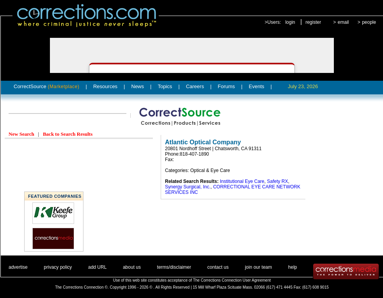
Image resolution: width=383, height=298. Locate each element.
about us (132, 267)
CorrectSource (47, 86)
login (290, 22)
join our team (258, 267)
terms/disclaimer (174, 267)
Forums (226, 86)
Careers (195, 86)
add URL (97, 267)
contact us (218, 267)
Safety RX (277, 181)
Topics (165, 86)
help (292, 267)
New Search (21, 134)
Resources (105, 86)
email (343, 22)
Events (256, 86)
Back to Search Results (67, 134)
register (313, 22)
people (369, 22)
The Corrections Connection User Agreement (232, 280)
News (137, 86)
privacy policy (58, 267)
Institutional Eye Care (242, 181)
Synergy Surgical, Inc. (188, 187)
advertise (18, 267)
